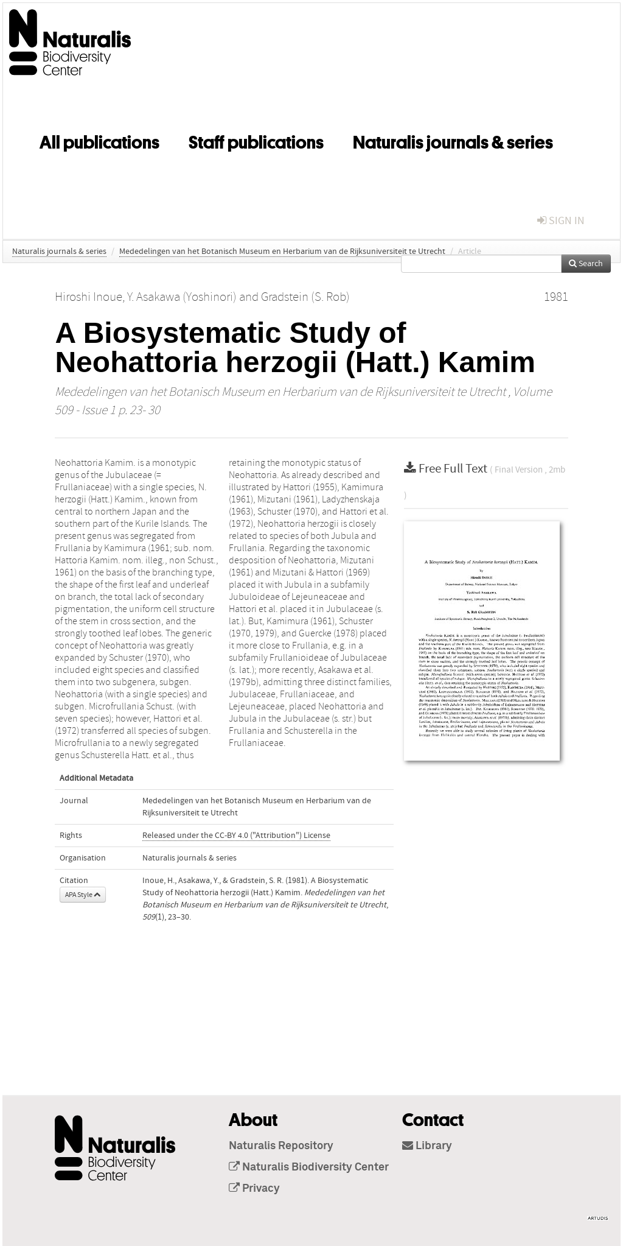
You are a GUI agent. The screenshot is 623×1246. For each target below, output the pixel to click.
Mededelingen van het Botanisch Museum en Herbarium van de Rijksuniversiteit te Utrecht (282, 251)
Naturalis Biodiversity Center (309, 1167)
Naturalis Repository (281, 1146)
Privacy (254, 1188)
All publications (99, 140)
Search (586, 264)
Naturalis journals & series (453, 140)
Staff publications (256, 140)
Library (427, 1146)
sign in (561, 220)
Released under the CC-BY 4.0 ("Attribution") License (236, 835)
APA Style (82, 894)
